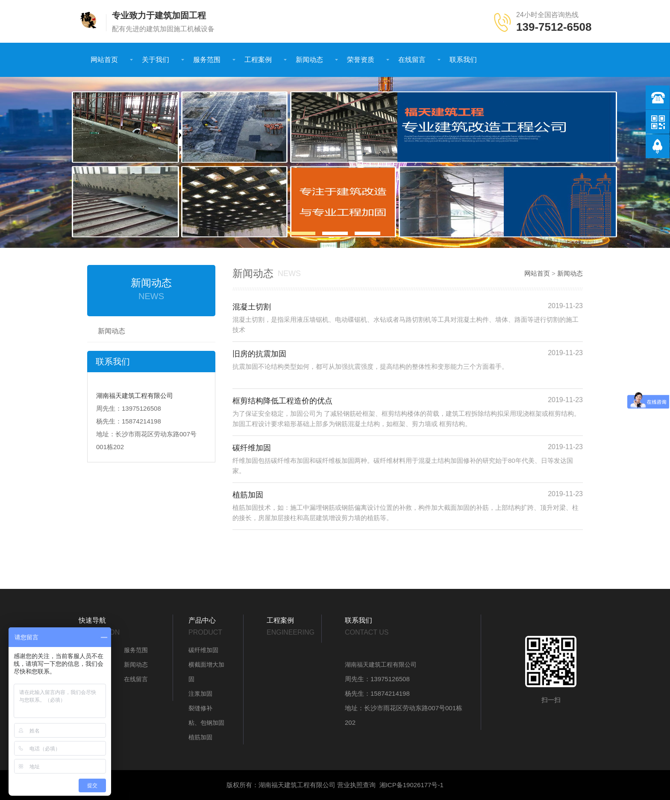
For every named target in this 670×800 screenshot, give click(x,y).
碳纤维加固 (251, 448)
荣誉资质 (360, 59)
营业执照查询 (356, 784)
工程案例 (258, 59)
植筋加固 (247, 495)
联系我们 (463, 59)
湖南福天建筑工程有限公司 (134, 395)
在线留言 (412, 59)
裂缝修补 (200, 708)
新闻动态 (309, 59)
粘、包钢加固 (206, 722)
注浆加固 (200, 693)
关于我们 (155, 59)
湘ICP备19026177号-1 (411, 784)
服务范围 (206, 59)
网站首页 (104, 59)
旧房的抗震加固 (259, 354)
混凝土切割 (251, 307)
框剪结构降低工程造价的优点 (282, 401)
